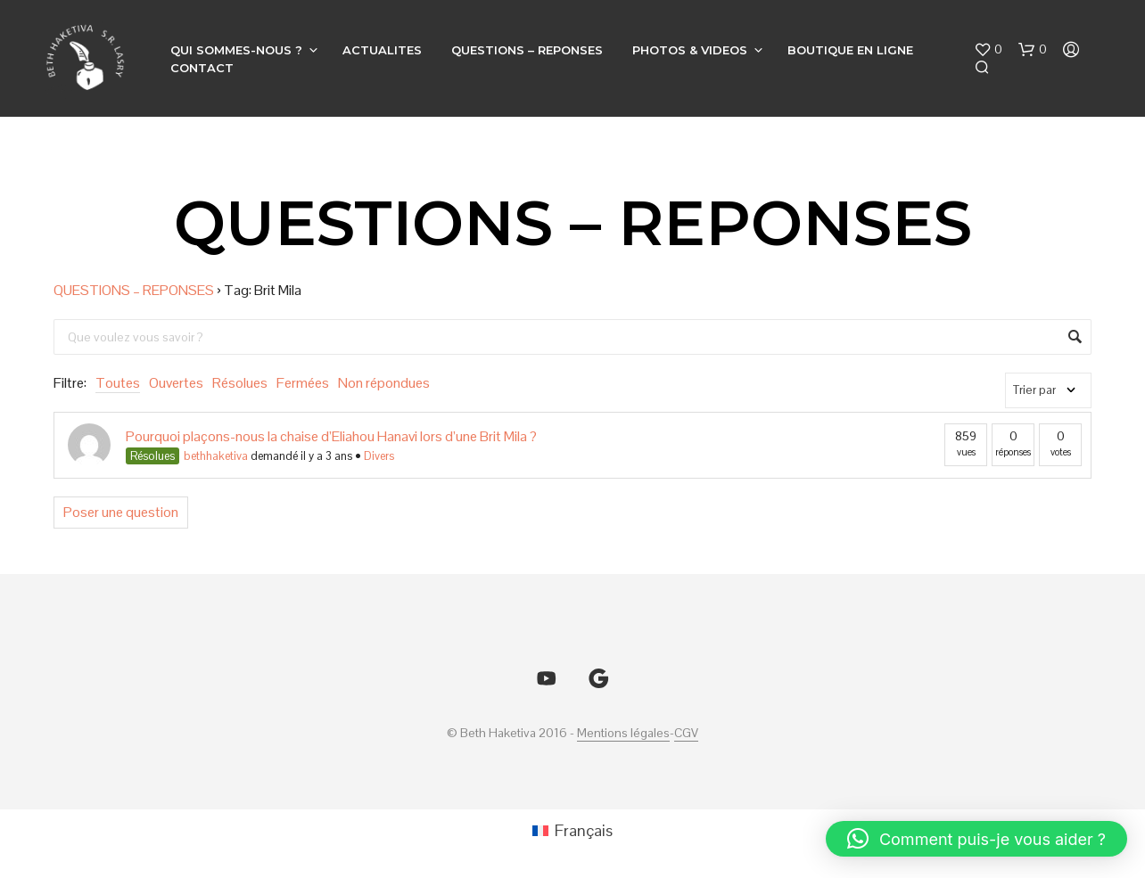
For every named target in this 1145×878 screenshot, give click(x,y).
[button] (988, 50)
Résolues (240, 382)
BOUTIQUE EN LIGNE (850, 50)
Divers (379, 456)
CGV (686, 733)
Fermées (302, 382)
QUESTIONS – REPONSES (527, 50)
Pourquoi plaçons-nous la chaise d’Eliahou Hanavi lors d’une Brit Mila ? (331, 436)
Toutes (117, 382)
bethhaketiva (216, 456)
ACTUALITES (382, 50)
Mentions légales (623, 733)
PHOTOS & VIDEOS (689, 50)
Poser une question (120, 512)
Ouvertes (176, 382)
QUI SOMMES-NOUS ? (236, 50)
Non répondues (384, 382)
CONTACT (202, 68)
